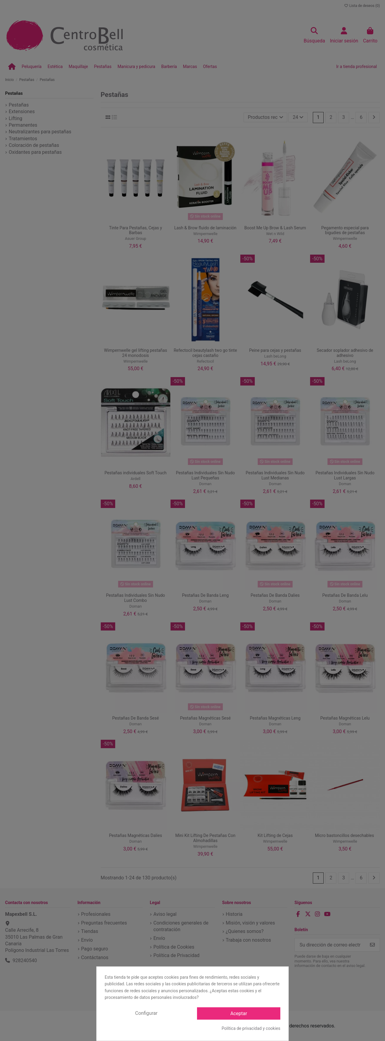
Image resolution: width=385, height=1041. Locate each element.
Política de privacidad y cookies (251, 1028)
